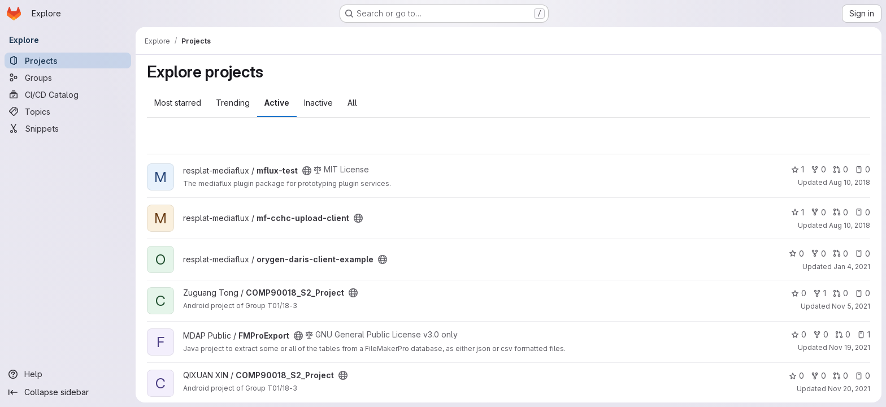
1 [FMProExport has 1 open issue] (863, 334)
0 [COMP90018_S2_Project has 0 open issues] (862, 293)
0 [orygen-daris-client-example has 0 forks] (818, 253)
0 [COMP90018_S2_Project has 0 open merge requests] (840, 293)
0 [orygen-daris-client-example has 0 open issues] (862, 253)
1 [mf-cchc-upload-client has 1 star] (797, 212)
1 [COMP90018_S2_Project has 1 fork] (819, 293)
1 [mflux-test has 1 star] (797, 169)
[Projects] (68, 60)
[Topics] (68, 111)
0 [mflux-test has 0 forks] (818, 169)
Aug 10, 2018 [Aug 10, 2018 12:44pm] (849, 225)
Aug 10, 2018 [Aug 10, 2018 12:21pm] (849, 182)
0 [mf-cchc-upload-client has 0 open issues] (862, 212)
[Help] (68, 374)
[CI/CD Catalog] (68, 94)
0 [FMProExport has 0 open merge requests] (842, 334)
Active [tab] (276, 102)
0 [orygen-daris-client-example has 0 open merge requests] (840, 253)
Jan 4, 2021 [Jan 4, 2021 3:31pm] (851, 266)
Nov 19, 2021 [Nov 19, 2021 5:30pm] (849, 347)
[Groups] (68, 77)
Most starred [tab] (177, 102)
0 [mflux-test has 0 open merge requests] (840, 169)
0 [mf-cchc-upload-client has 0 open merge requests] (840, 212)
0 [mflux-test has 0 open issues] (862, 169)
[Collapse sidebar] (68, 392)
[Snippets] (68, 128)
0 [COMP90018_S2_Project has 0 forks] (818, 375)
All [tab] (352, 102)
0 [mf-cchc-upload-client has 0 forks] (818, 212)
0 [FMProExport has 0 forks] (820, 334)
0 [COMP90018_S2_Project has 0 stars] (798, 293)
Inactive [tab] (318, 102)
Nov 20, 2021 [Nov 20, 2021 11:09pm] (849, 388)
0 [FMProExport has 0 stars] (798, 334)
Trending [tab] (233, 102)
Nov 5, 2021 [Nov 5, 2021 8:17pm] (851, 306)
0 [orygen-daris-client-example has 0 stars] (796, 253)
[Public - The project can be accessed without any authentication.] (306, 170)
